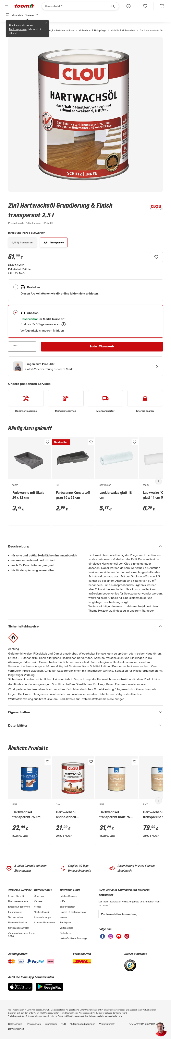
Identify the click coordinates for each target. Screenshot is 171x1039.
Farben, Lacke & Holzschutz (59, 30)
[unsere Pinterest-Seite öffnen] (126, 937)
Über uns (39, 896)
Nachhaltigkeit (42, 911)
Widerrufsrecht (107, 1023)
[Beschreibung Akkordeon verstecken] (85, 546)
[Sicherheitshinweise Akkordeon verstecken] (85, 626)
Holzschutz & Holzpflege (92, 30)
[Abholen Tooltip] (63, 324)
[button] (128, 6)
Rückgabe (65, 922)
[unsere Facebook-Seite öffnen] (102, 937)
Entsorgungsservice (19, 906)
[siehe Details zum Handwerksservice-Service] (26, 401)
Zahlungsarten (67, 906)
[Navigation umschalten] (6, 6)
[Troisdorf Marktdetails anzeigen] (53, 319)
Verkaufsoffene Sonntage (73, 938)
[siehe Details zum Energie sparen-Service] (145, 401)
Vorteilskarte (66, 927)
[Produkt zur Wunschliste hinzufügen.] (156, 257)
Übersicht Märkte (17, 922)
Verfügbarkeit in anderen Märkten (42, 330)
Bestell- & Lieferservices (73, 911)
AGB (63, 1023)
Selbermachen (16, 917)
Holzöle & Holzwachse (123, 30)
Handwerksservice (18, 901)
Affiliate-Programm (44, 922)
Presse (37, 906)
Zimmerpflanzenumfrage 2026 (21, 934)
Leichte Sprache (68, 896)
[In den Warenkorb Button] (102, 346)
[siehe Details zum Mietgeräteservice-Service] (65, 401)
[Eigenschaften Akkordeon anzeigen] (85, 712)
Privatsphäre (34, 1023)
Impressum (51, 1023)
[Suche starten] (112, 6)
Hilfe (62, 901)
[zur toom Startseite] (24, 6)
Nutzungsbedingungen (82, 1023)
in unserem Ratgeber (140, 610)
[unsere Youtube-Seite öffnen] (118, 937)
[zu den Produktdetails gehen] (16, 223)
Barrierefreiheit (16, 1028)
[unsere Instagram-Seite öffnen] (110, 937)
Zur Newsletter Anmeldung (119, 914)
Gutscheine (66, 933)
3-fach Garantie (16, 896)
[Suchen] (77, 6)
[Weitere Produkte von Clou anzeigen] (154, 213)
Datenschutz (15, 1023)
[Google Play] (49, 989)
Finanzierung (15, 911)
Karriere (38, 901)
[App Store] (20, 989)
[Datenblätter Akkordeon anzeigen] (85, 725)
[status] (145, 6)
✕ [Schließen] (46, 23)
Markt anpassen (17, 29)
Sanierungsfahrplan (18, 927)
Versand (64, 917)
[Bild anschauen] (85, 114)
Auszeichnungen (43, 917)
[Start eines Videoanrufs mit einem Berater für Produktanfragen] (85, 366)
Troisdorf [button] (31, 14)
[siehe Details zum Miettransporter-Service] (105, 401)
